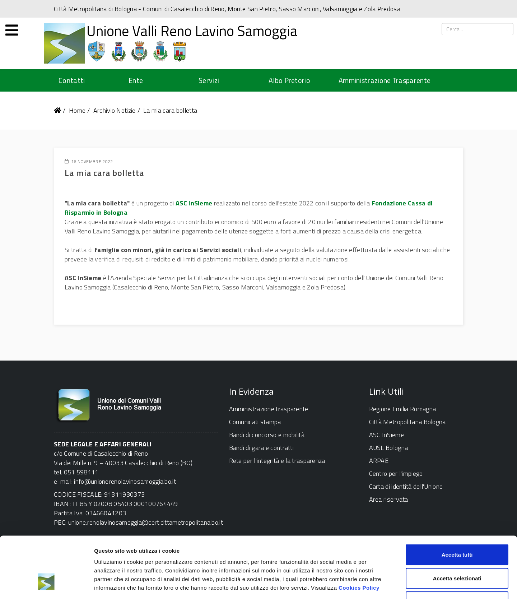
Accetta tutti (457, 505)
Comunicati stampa (255, 422)
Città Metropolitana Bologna (407, 422)
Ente (136, 80)
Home (77, 110)
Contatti (72, 80)
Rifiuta (457, 552)
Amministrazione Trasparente (384, 80)
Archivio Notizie (114, 110)
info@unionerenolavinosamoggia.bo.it (125, 481)
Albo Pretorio (289, 80)
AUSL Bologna (388, 447)
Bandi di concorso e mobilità (266, 435)
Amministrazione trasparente (268, 409)
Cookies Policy (359, 538)
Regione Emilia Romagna (402, 409)
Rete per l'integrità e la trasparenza (277, 460)
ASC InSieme (194, 203)
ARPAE (379, 460)
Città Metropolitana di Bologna (95, 9)
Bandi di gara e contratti (261, 447)
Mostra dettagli (377, 585)
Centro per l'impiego (396, 473)
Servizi (209, 80)
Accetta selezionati (457, 528)
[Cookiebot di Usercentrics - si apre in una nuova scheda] (46, 585)
